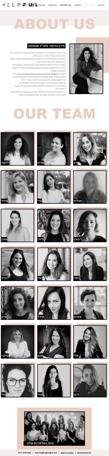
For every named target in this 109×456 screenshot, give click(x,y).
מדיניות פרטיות (84, 452)
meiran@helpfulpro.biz (46, 452)
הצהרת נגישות (67, 452)
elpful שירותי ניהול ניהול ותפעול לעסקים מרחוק (37, 73)
